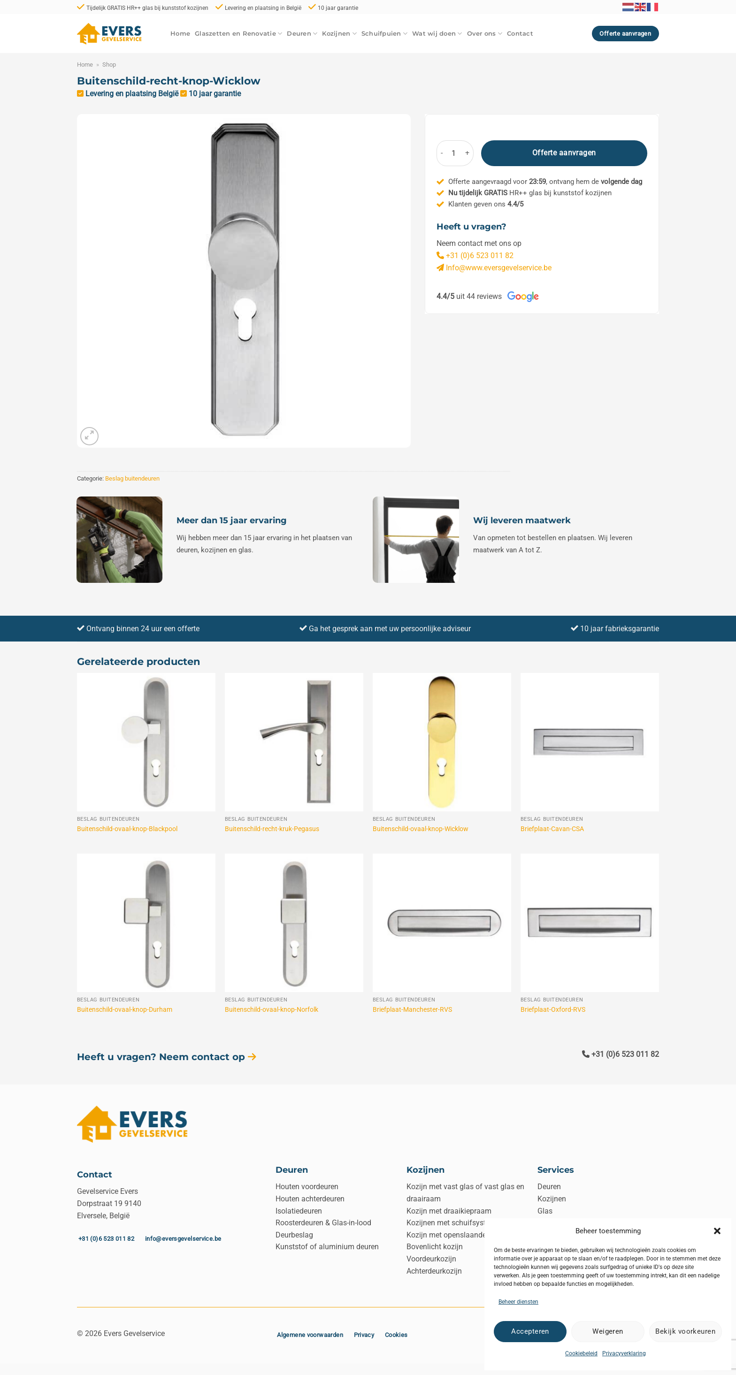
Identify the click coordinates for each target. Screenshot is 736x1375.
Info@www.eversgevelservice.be (494, 267)
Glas (544, 1211)
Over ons (485, 33)
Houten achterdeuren (310, 1198)
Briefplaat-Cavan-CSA (552, 829)
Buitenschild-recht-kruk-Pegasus (272, 829)
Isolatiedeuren (299, 1211)
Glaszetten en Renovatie (238, 33)
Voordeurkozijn (431, 1258)
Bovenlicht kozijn (434, 1246)
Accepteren (530, 1331)
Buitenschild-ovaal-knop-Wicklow (420, 829)
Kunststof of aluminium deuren (327, 1246)
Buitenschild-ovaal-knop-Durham (124, 1010)
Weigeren (607, 1331)
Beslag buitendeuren (132, 478)
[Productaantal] (453, 153)
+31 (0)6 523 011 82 (475, 255)
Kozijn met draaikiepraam (448, 1211)
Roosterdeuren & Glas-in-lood (323, 1222)
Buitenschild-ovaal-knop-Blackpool (127, 829)
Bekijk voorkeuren (685, 1331)
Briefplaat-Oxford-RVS (553, 1010)
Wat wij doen (437, 33)
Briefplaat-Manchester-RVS (412, 1010)
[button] (717, 1231)
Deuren (302, 33)
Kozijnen (339, 33)
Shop (109, 64)
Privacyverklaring (624, 1353)
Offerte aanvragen (564, 153)
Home (180, 33)
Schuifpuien (384, 33)
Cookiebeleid (581, 1353)
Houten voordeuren (307, 1186)
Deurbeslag (294, 1234)
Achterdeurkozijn (434, 1271)
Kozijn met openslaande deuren (458, 1234)
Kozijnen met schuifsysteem (453, 1222)
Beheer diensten (518, 1302)
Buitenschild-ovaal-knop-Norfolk (271, 1010)
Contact (520, 33)
